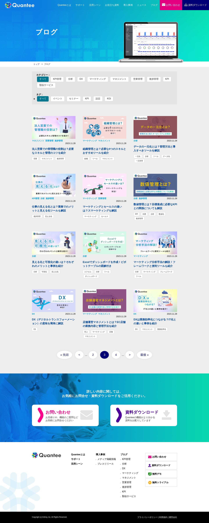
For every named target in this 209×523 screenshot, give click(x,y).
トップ (36, 64)
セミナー (73, 98)
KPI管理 (57, 79)
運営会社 (173, 517)
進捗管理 (153, 79)
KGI (109, 98)
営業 (35, 159)
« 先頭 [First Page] (64, 354)
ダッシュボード (91, 276)
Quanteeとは (78, 454)
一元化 (137, 156)
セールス (104, 216)
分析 (70, 79)
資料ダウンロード (195, 5)
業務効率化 (161, 329)
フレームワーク (166, 272)
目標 (144, 214)
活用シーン (95, 5)
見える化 (48, 216)
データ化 (166, 156)
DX (81, 79)
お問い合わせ (171, 5)
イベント (57, 98)
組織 (86, 159)
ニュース (141, 5)
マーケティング (98, 79)
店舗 (111, 332)
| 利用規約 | (163, 517)
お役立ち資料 (112, 5)
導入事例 (128, 5)
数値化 (161, 214)
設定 (98, 98)
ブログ (154, 5)
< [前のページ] (79, 354)
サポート (80, 5)
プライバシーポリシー (147, 517)
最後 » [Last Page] (144, 354)
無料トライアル (158, 482)
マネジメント (119, 79)
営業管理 (138, 79)
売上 (86, 332)
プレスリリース (105, 464)
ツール (95, 159)
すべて (42, 79)
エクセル (87, 272)
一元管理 (139, 161)
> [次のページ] (130, 354)
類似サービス (46, 85)
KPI (167, 79)
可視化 (44, 272)
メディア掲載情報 (106, 459)
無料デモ (155, 474)
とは (64, 5)
